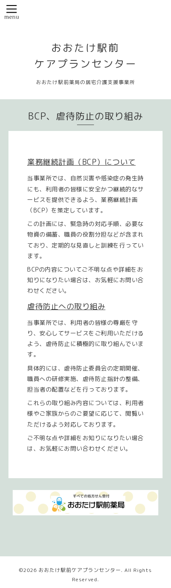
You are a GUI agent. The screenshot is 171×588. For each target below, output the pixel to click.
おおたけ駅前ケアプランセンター (80, 570)
